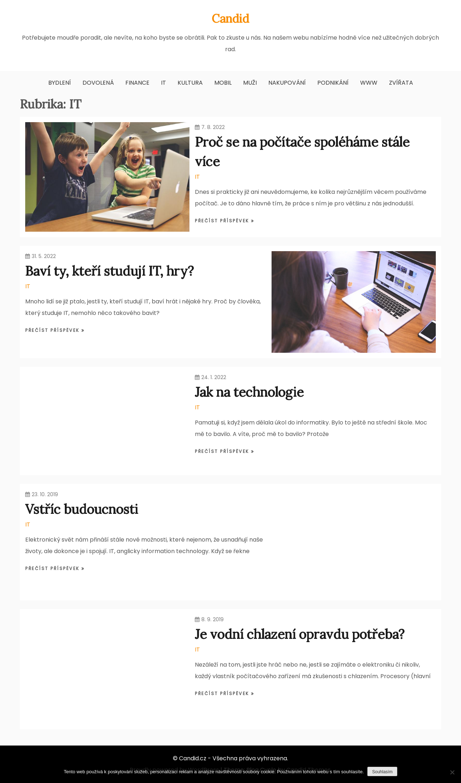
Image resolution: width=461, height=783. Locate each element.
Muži (250, 83)
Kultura (190, 83)
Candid (230, 18)
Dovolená (98, 83)
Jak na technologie (249, 392)
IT (163, 83)
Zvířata (401, 83)
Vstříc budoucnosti (81, 509)
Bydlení (59, 83)
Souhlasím (382, 771)
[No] (452, 772)
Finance (137, 83)
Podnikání (333, 83)
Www (368, 83)
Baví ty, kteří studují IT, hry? (109, 271)
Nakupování (287, 83)
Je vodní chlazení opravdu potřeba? (299, 634)
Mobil (223, 83)
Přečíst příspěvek (223, 221)
